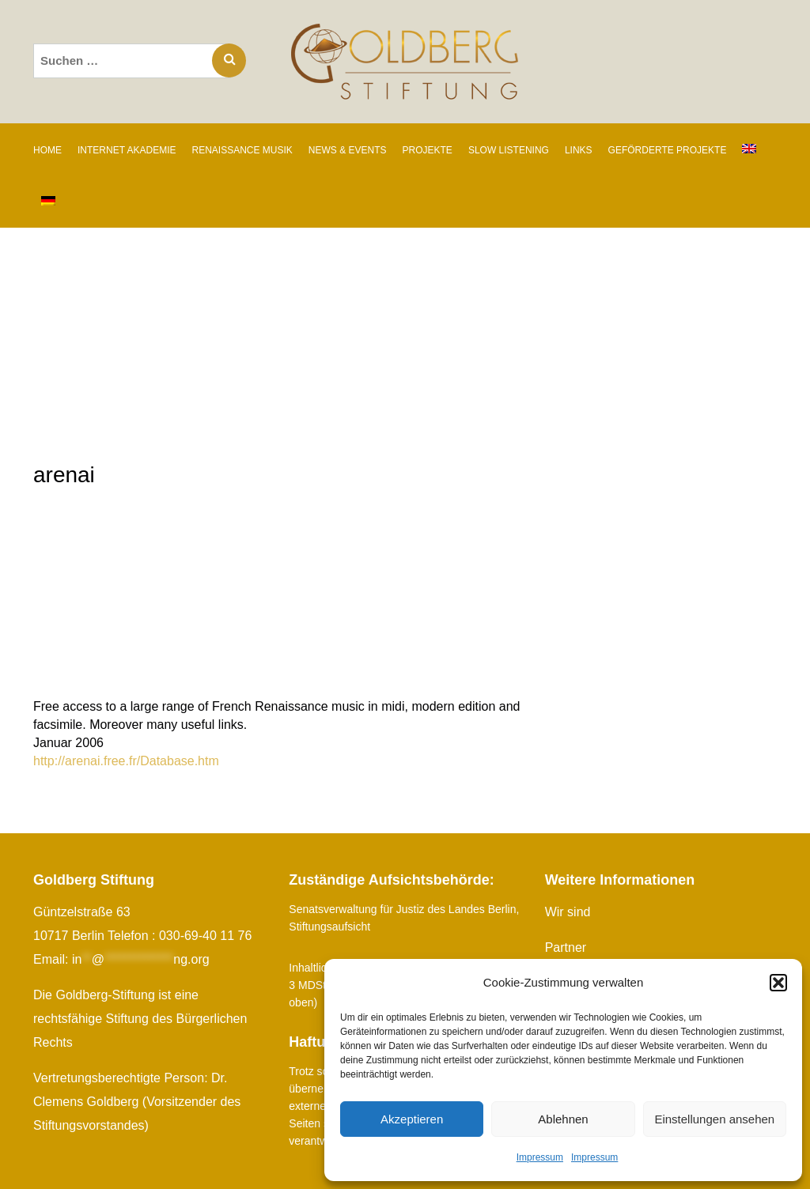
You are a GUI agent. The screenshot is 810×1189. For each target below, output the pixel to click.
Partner (565, 947)
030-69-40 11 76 (205, 935)
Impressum (540, 1157)
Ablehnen (563, 1119)
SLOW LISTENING (508, 150)
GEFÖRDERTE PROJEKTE (667, 150)
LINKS (578, 150)
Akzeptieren (411, 1119)
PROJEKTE (427, 150)
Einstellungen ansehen (714, 1119)
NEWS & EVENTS (347, 150)
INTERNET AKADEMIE (127, 150)
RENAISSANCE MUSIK (241, 150)
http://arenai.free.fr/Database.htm (126, 761)
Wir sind (568, 912)
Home (47, 150)
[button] (778, 983)
